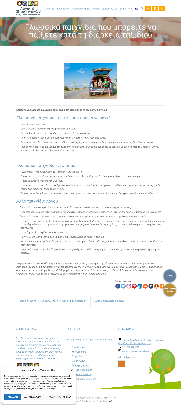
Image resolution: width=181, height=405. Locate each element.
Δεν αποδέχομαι (33, 397)
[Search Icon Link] (142, 8)
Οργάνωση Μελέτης (82, 374)
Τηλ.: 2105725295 (130, 347)
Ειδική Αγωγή (78, 361)
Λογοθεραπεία (79, 351)
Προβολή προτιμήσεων (59, 397)
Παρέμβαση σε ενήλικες (84, 379)
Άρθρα (96, 8)
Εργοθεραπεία (79, 347)
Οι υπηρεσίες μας (81, 8)
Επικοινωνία (126, 8)
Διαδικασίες (63, 8)
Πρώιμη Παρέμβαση (82, 370)
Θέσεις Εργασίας (127, 357)
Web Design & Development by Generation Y (88, 401)
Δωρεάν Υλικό (109, 8)
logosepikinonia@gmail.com (135, 351)
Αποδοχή (13, 397)
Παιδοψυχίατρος (80, 365)
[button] (71, 370)
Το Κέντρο (49, 8)
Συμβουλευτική (79, 356)
